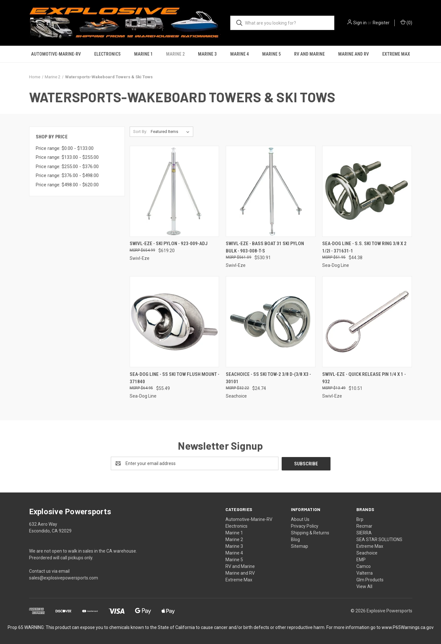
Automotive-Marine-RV (56, 54)
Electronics (107, 54)
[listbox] (171, 131)
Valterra (364, 572)
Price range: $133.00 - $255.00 (67, 157)
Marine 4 (239, 54)
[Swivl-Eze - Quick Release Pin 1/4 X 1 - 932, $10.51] (367, 321)
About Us (300, 519)
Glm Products (370, 579)
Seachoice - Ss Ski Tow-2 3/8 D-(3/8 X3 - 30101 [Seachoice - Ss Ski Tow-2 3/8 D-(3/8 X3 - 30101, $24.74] (268, 377)
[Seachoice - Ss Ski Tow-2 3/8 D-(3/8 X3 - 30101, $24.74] (270, 321)
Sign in (360, 22)
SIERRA (364, 532)
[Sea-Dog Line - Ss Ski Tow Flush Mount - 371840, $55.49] (174, 321)
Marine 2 (175, 54)
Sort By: (140, 131)
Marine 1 (143, 54)
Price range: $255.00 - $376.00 (67, 166)
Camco (363, 566)
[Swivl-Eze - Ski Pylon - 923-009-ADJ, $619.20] (174, 191)
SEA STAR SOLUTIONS (379, 539)
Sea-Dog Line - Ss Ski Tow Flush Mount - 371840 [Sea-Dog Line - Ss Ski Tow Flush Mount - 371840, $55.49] (174, 377)
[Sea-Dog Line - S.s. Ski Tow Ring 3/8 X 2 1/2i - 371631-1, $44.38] (367, 191)
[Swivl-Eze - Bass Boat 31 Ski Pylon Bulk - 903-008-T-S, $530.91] (270, 191)
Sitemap (299, 545)
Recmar (364, 525)
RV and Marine (309, 54)
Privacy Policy (304, 525)
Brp (359, 519)
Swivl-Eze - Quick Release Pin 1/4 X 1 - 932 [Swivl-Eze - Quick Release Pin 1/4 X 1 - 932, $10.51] (364, 377)
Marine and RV (353, 54)
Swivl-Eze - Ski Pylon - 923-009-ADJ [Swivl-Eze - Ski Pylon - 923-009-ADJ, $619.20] (169, 243)
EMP (361, 559)
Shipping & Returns (310, 532)
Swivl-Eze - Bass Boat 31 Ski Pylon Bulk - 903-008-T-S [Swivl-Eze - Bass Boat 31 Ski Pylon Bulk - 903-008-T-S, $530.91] (265, 247)
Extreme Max (396, 54)
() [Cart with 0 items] (406, 22)
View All (364, 586)
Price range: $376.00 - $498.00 (67, 175)
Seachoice (366, 552)
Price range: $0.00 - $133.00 (65, 148)
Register (381, 22)
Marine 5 (271, 54)
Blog (295, 539)
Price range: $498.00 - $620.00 (67, 185)
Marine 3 (207, 54)
